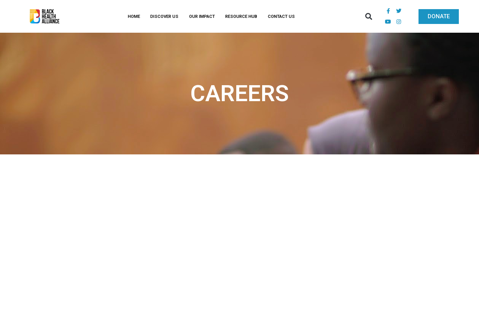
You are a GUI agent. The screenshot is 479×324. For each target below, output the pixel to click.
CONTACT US (281, 16)
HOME (134, 16)
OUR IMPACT (202, 16)
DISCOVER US (164, 16)
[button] (368, 16)
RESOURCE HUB (241, 16)
